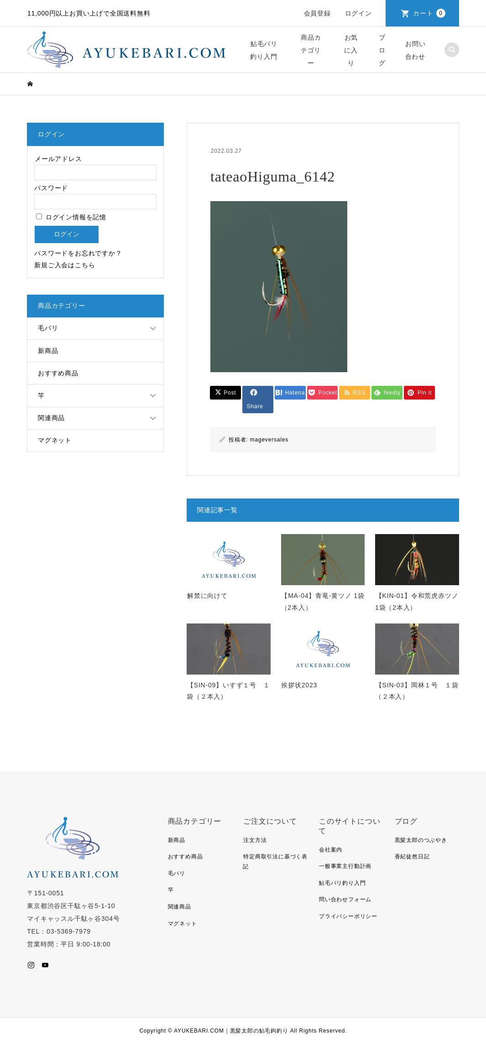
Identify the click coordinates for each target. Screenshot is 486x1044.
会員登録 (317, 13)
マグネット (55, 440)
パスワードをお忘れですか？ (78, 253)
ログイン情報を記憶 (71, 217)
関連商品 (51, 417)
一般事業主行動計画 (345, 866)
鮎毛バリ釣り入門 (263, 50)
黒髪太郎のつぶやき (421, 840)
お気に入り (351, 50)
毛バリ (48, 328)
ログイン (358, 13)
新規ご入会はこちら (64, 265)
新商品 (48, 350)
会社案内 (330, 850)
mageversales (269, 439)
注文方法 (255, 840)
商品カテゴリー (311, 50)
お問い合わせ (415, 50)
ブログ (382, 50)
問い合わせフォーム (345, 899)
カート (429, 13)
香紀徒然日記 (412, 856)
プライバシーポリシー (348, 916)
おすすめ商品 (58, 373)
